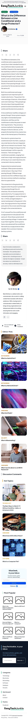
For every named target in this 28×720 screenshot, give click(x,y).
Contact (5, 697)
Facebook (5, 705)
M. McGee (12, 29)
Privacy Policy (4, 717)
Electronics (6, 678)
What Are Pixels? (6, 413)
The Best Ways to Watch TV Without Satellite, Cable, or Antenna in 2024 (12, 508)
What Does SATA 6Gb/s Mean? (13, 536)
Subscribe (14, 583)
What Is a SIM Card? (19, 606)
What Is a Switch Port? (8, 358)
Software (6, 558)
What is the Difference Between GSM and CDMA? (8, 608)
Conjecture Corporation (16, 715)
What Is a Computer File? (11, 561)
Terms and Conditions (13, 717)
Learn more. (23, 2)
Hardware (4, 410)
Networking (5, 356)
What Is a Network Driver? (9, 385)
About (4, 695)
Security (4, 438)
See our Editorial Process (7, 325)
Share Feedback (18, 325)
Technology (7, 503)
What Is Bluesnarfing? (8, 440)
